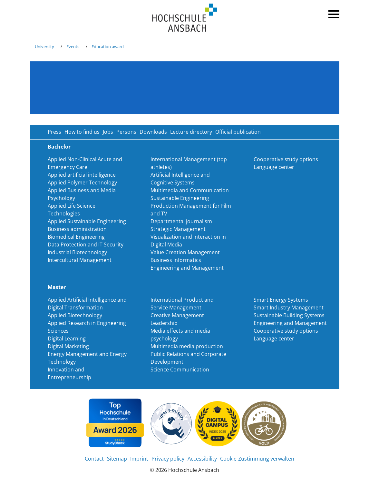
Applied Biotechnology (75, 315)
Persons (126, 131)
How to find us (82, 131)
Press (54, 131)
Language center (274, 167)
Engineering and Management (187, 267)
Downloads (153, 131)
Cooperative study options (286, 159)
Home (185, 18)
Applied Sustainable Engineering (87, 221)
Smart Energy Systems (281, 299)
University (44, 46)
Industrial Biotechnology (77, 252)
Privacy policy (167, 458)
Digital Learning (67, 338)
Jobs (108, 131)
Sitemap (117, 458)
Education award (108, 46)
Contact (94, 458)
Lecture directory (191, 131)
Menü (332, 12)
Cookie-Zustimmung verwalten (257, 458)
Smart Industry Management (289, 307)
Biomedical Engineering (76, 236)
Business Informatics (176, 260)
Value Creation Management (185, 252)
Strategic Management (178, 229)
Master (57, 287)
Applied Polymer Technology (82, 182)
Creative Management (177, 315)
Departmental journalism (181, 221)
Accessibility (202, 458)
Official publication (238, 131)
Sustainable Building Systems (289, 315)
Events (72, 46)
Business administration (77, 229)
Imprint (139, 458)
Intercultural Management (80, 260)
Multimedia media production (187, 346)
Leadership (164, 323)
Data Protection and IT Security (85, 244)
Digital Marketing (68, 346)
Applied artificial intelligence (82, 174)
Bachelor (59, 146)
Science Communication (180, 369)
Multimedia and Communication (190, 190)
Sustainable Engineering (180, 198)
